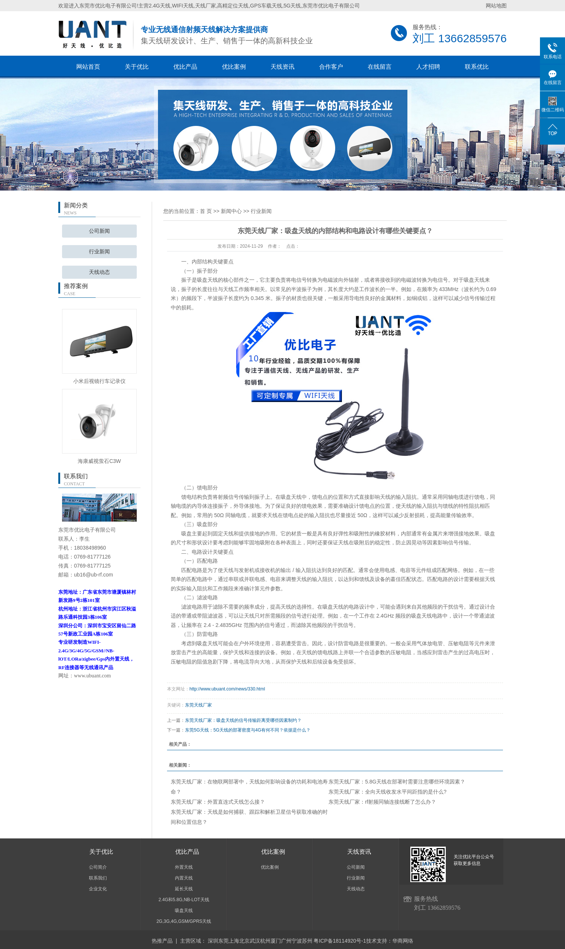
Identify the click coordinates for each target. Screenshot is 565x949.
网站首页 (88, 67)
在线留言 (380, 67)
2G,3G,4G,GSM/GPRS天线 (184, 921)
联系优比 (477, 67)
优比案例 (234, 67)
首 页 (206, 211)
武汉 (255, 941)
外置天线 (184, 867)
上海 (234, 941)
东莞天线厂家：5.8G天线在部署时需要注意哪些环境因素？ (396, 782)
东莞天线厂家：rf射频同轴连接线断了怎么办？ (382, 802)
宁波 (296, 941)
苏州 (307, 941)
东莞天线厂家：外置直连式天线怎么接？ (218, 802)
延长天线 (184, 888)
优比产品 (185, 67)
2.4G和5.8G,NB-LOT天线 (183, 899)
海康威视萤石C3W (99, 461)
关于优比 (137, 67)
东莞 (223, 941)
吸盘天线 (184, 910)
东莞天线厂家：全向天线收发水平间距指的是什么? (387, 792)
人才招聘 (428, 67)
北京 (244, 941)
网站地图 (496, 6)
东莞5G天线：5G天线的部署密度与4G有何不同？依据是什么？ (248, 730)
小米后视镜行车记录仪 (99, 381)
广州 (286, 941)
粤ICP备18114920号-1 (340, 941)
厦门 (276, 941)
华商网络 (402, 941)
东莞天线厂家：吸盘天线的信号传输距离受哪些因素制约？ (243, 720)
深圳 (213, 941)
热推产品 (162, 941)
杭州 (265, 941)
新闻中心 (231, 211)
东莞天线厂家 (198, 705)
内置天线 (184, 878)
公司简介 (98, 867)
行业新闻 (99, 251)
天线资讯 (282, 67)
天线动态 (99, 272)
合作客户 (331, 67)
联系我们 (98, 878)
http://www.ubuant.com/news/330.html (227, 689)
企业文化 (98, 888)
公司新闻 (99, 231)
